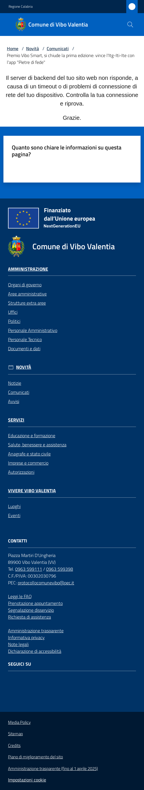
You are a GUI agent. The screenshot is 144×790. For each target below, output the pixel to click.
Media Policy (19, 722)
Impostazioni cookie (27, 779)
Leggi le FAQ (20, 596)
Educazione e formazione (31, 435)
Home (12, 48)
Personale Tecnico (25, 339)
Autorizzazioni (21, 472)
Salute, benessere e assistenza (37, 444)
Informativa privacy (26, 637)
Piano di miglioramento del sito (35, 756)
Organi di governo (25, 284)
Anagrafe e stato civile (29, 453)
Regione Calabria (21, 6)
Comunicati (58, 48)
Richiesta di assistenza (29, 616)
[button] (130, 24)
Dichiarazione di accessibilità (34, 651)
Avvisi (13, 401)
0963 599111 (28, 569)
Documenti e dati (24, 348)
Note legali (18, 644)
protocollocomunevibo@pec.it (46, 582)
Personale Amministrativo (32, 330)
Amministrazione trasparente (36, 630)
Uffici (12, 312)
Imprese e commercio (28, 462)
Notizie (14, 383)
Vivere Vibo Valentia (32, 490)
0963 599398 (59, 569)
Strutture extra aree (27, 302)
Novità (32, 48)
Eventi (14, 515)
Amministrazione (28, 269)
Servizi (16, 420)
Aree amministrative (27, 293)
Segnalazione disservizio (31, 610)
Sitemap (15, 733)
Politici (14, 321)
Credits (14, 745)
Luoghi (14, 506)
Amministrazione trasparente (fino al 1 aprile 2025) (53, 768)
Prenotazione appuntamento (35, 603)
